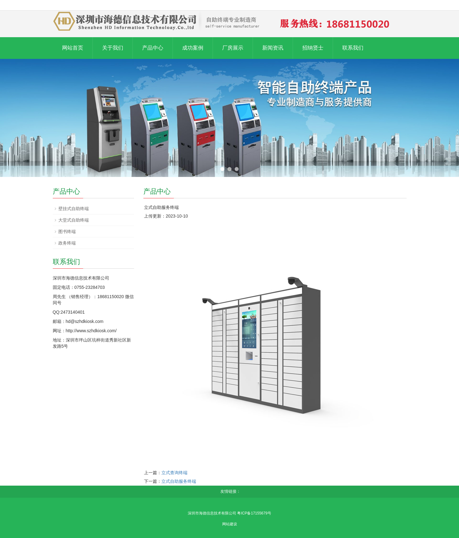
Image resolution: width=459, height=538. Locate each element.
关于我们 (112, 48)
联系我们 (352, 48)
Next (451, 118)
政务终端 (67, 242)
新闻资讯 (272, 48)
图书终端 (67, 231)
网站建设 (229, 524)
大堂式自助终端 (73, 220)
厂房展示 (232, 48)
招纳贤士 (312, 48)
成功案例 (192, 48)
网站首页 (72, 48)
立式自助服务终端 (178, 481)
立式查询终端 (174, 472)
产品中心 (152, 48)
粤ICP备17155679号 (254, 513)
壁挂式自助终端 (73, 208)
